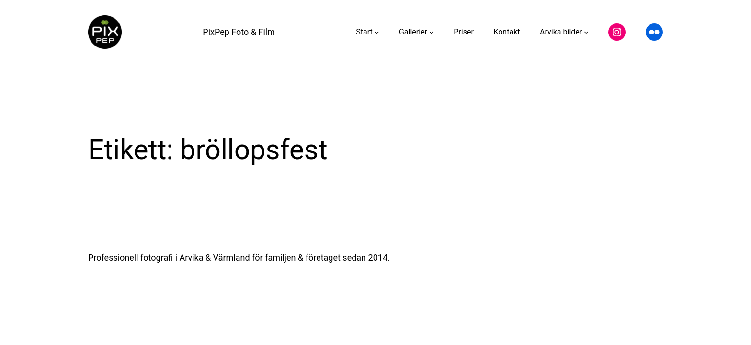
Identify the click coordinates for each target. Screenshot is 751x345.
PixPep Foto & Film (239, 32)
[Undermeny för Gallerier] (431, 32)
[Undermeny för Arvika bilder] (586, 32)
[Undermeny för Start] (377, 32)
